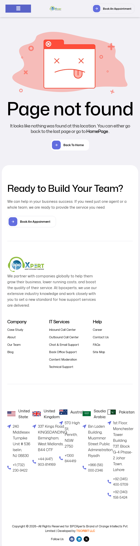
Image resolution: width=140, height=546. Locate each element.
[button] (18, 8)
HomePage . (97, 131)
